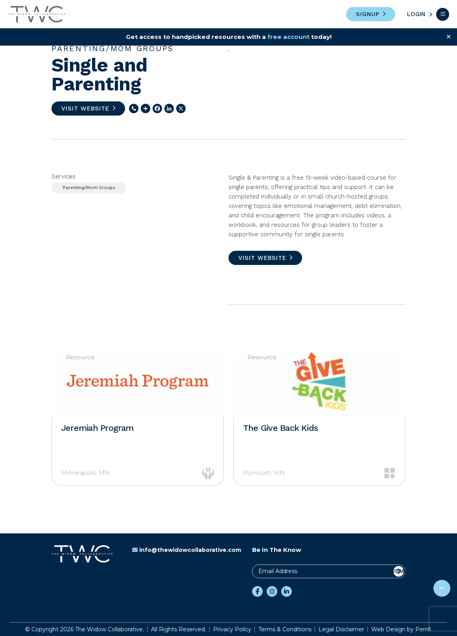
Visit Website (85, 108)
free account (291, 36)
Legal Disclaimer (341, 629)
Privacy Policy (232, 629)
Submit (398, 571)
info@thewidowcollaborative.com (186, 549)
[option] (137, 416)
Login (416, 14)
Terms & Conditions (284, 629)
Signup (368, 14)
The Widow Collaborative (36, 14)
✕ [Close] (448, 36)
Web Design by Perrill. (401, 629)
